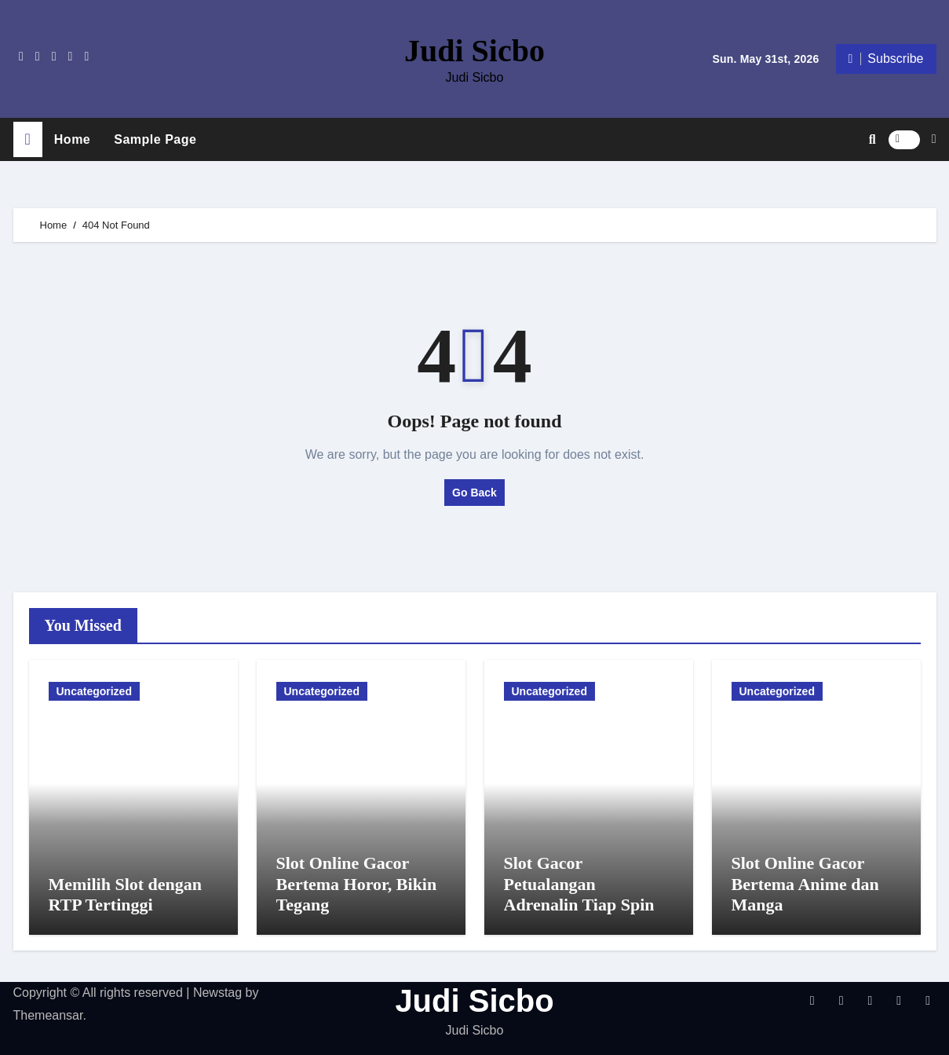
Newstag (217, 992)
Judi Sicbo (474, 50)
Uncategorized (94, 691)
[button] (934, 139)
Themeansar (48, 1015)
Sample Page (155, 139)
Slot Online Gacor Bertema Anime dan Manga (805, 883)
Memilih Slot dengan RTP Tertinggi (126, 894)
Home (72, 139)
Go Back (474, 492)
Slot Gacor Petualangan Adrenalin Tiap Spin (579, 883)
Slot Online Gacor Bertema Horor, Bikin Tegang (356, 883)
